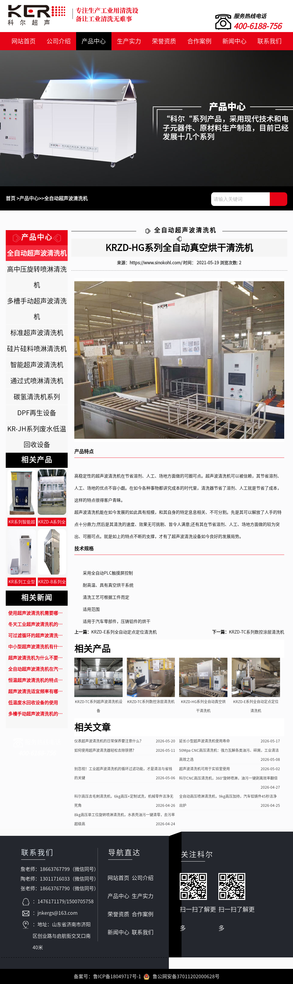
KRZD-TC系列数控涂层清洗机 (256, 632)
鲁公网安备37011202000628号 (181, 976)
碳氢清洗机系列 (37, 396)
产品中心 (94, 41)
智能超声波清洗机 (36, 364)
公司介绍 (59, 41)
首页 (10, 198)
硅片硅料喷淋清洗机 (37, 348)
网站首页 (23, 41)
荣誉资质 (164, 41)
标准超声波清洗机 (36, 332)
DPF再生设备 (36, 412)
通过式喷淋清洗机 (36, 380)
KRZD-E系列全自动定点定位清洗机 (124, 632)
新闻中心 (234, 41)
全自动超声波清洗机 (66, 198)
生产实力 (129, 41)
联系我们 (269, 41)
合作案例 (199, 41)
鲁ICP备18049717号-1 (117, 976)
